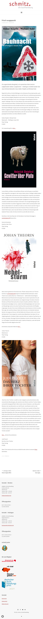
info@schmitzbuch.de (6, 495)
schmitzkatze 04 (6, 218)
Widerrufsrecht (5, 604)
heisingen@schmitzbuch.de (8, 525)
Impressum (4, 598)
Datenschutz (4, 601)
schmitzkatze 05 (11, 293)
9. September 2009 (5, 22)
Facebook (20, 610)
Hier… (3, 435)
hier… (14, 128)
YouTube (23, 610)
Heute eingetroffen (6, 471)
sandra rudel (12, 22)
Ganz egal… (37, 471)
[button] (2, 616)
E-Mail (25, 610)
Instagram (18, 610)
